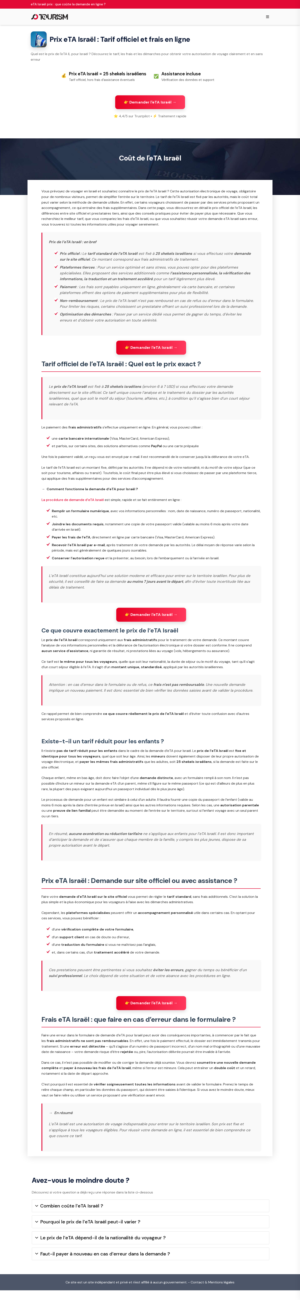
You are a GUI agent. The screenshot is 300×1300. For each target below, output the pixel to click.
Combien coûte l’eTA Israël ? (69, 1215)
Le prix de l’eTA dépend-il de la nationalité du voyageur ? (100, 1247)
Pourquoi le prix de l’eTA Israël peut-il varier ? (87, 1231)
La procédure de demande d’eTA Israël (72, 505)
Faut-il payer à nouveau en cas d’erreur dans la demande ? (102, 1263)
